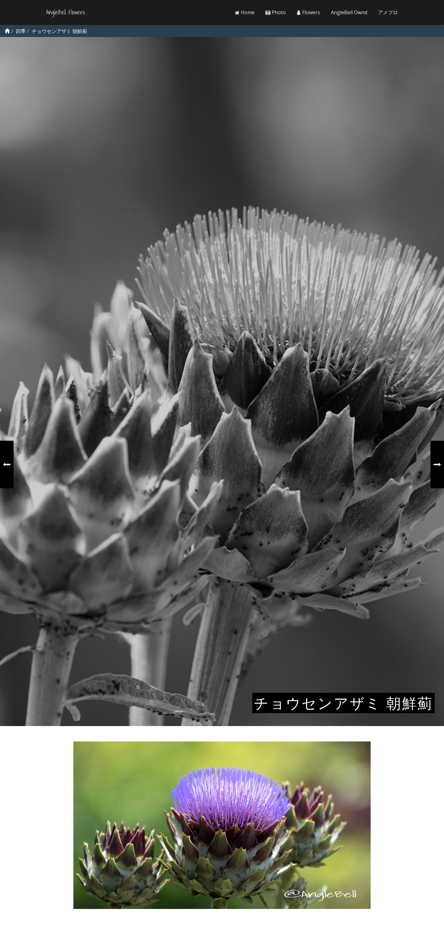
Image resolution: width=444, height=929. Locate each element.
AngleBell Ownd (349, 12)
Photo (275, 12)
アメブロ (388, 12)
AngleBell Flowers (65, 12)
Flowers (308, 12)
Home (245, 12)
